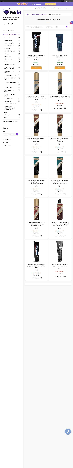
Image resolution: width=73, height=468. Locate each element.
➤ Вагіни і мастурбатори (9, 43)
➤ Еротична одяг (8, 87)
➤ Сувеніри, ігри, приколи (10, 82)
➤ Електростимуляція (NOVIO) (9, 91)
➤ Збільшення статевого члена (10, 78)
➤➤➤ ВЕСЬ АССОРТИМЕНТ (9, 34)
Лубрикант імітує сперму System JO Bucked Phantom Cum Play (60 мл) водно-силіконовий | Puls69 (36, 224)
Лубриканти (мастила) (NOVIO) (38, 14)
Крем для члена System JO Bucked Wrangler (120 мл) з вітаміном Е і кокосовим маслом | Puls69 (59, 182)
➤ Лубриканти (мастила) (10, 75)
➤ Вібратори (7, 37)
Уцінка (5, 112)
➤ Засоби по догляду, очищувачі (9, 72)
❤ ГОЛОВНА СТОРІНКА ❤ (9, 30)
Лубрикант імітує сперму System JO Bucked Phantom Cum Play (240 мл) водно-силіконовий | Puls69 (60, 224)
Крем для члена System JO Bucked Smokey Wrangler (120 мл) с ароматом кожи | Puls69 (60, 140)
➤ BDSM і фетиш (8, 40)
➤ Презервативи (8, 101)
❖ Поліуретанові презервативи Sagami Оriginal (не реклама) (9, 108)
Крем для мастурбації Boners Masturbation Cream (60, 56)
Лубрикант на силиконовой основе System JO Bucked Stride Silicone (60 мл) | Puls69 (36, 98)
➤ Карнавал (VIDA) (8, 98)
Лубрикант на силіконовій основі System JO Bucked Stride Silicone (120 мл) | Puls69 (60, 97)
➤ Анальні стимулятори (9, 51)
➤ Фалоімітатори (8, 48)
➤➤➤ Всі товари (56, 8)
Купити (36, 67)
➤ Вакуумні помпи (8, 56)
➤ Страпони (6, 53)
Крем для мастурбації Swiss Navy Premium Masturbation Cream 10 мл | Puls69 (36, 266)
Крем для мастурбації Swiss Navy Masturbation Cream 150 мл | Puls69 (36, 56)
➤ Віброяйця (7, 61)
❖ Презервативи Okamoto (10, 103)
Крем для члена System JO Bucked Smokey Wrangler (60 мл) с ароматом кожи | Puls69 (36, 140)
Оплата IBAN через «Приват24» (10, 121)
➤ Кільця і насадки (8, 59)
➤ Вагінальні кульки (8, 45)
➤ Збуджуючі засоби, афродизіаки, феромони (9, 68)
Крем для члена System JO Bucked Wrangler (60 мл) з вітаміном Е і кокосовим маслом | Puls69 (36, 182)
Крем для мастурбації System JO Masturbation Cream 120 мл (60, 265)
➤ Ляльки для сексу (8, 84)
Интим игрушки (7, 114)
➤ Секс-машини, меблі (9, 64)
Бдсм (5, 117)
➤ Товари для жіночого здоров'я (9, 95)
